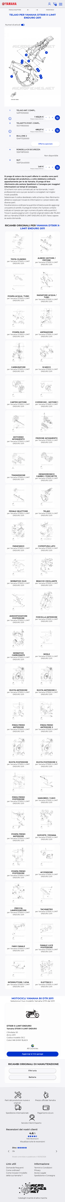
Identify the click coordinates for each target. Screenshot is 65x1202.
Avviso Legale (40, 1173)
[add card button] (57, 117)
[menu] (60, 3)
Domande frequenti (15, 1168)
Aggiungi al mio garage (32, 1054)
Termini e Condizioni (43, 1168)
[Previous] (28, 10)
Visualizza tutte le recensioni (32, 1142)
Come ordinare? (13, 1170)
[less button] (46, 117)
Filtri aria (32, 1071)
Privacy (37, 1170)
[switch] (23, 25)
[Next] (36, 10)
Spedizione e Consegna (44, 1176)
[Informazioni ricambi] (10, 118)
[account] (50, 3)
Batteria (32, 1077)
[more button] (52, 117)
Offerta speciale (45, 144)
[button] (32, 1013)
